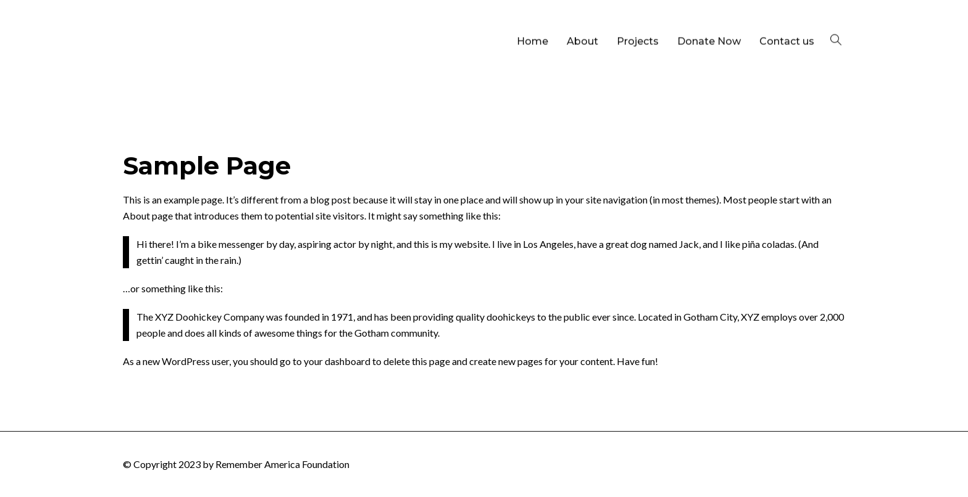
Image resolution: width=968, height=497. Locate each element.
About (582, 23)
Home (532, 23)
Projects (638, 23)
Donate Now (709, 23)
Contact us (786, 23)
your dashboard (337, 361)
